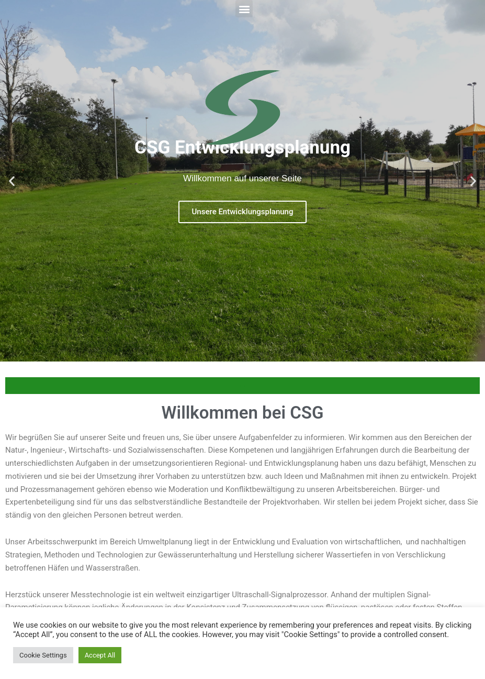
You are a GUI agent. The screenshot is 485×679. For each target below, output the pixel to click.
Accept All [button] (100, 655)
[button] (244, 8)
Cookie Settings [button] (43, 655)
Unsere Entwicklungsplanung (243, 211)
